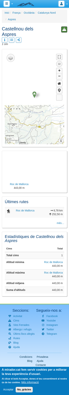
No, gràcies (24, 389)
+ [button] (59, 71)
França (17, 12)
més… (60, 223)
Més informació (30, 382)
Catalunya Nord (47, 12)
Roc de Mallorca (25, 210)
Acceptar (8, 389)
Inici (7, 12)
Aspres (12, 19)
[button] (59, 90)
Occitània (29, 12)
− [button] (59, 76)
